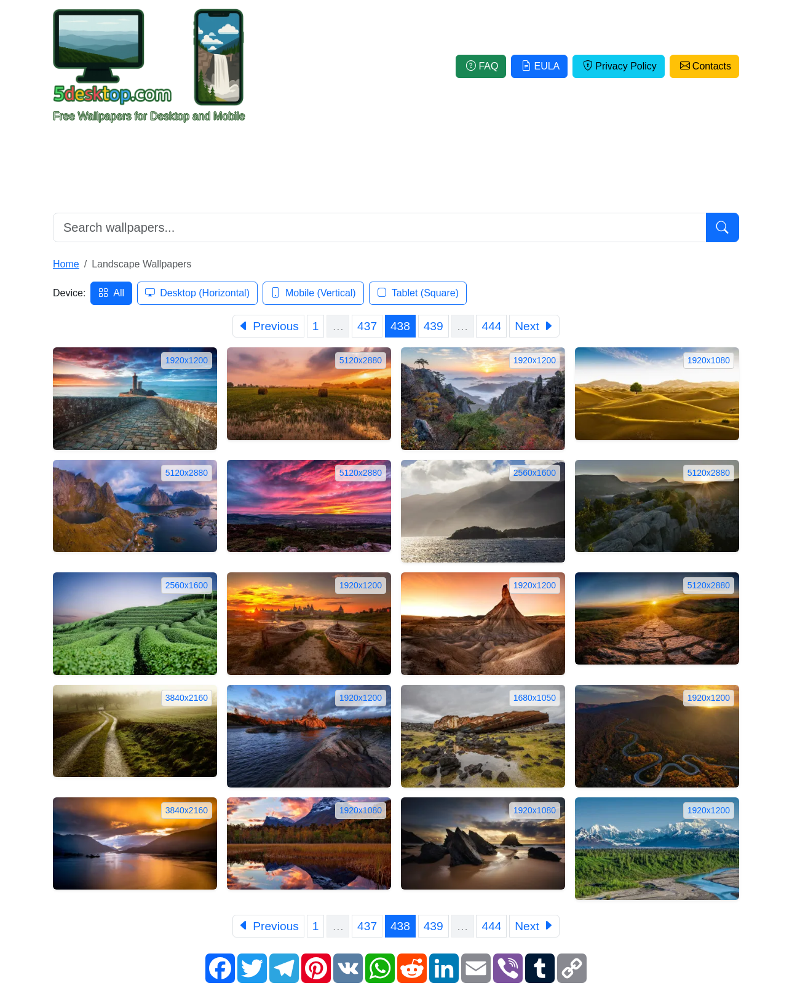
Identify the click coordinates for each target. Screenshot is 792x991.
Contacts (704, 66)
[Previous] (268, 326)
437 (367, 326)
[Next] (534, 326)
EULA (539, 66)
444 (491, 326)
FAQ (481, 66)
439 (433, 326)
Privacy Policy (618, 66)
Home (66, 264)
